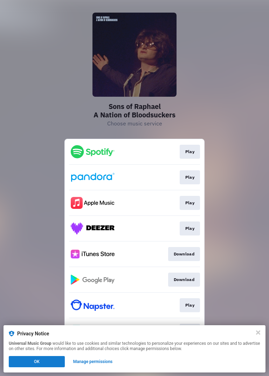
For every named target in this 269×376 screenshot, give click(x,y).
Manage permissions (93, 361)
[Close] (258, 332)
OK (37, 361)
